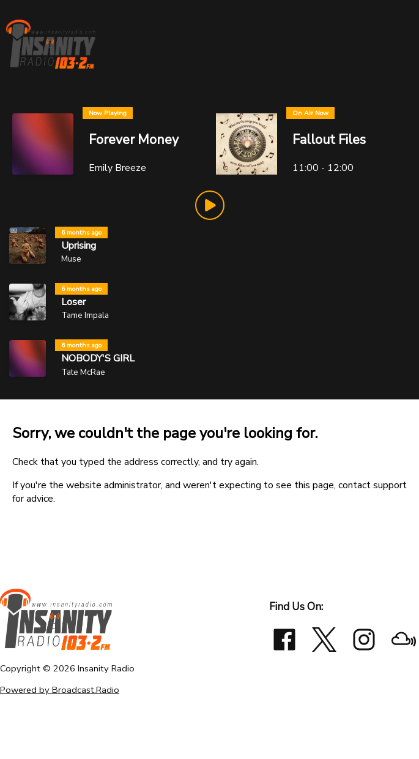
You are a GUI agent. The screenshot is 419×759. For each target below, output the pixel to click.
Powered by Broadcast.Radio (59, 690)
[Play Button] (209, 205)
